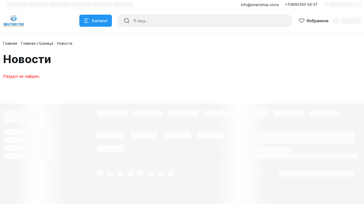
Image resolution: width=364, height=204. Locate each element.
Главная (10, 43)
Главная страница (37, 43)
